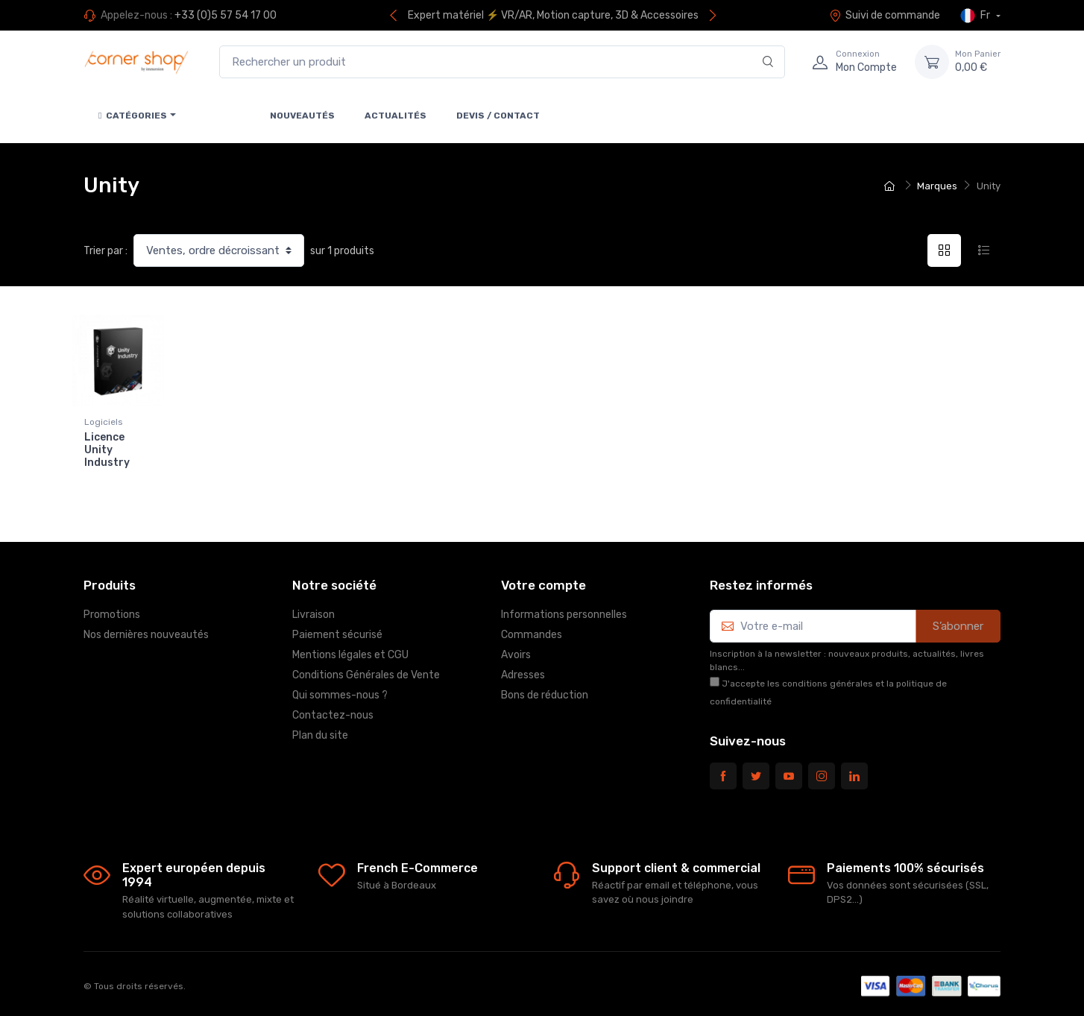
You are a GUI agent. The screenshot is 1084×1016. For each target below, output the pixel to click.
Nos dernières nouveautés (146, 630)
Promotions (111, 610)
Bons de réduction (544, 690)
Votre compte (543, 581)
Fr (976, 15)
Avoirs (516, 650)
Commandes (531, 630)
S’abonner (958, 621)
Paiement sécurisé (337, 630)
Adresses (523, 670)
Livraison (313, 610)
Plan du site (320, 731)
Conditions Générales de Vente (366, 670)
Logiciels (103, 422)
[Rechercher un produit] (502, 62)
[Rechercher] (768, 62)
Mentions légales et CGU (350, 650)
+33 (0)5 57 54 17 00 (225, 15)
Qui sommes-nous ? (340, 690)
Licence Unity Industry (107, 450)
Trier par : (105, 250)
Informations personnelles (564, 610)
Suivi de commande (884, 15)
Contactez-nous (333, 710)
